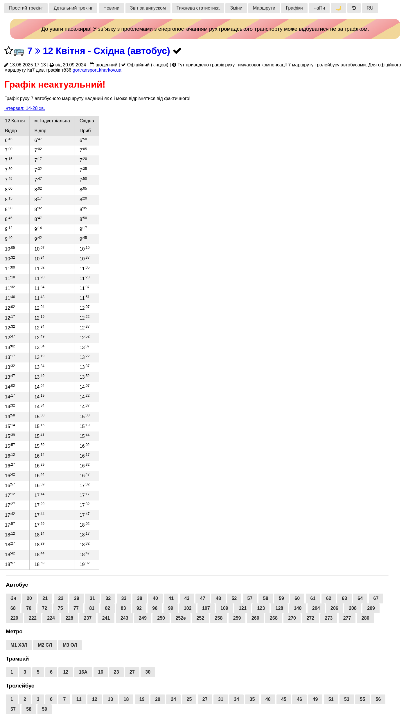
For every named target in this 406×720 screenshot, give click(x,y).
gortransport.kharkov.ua (97, 70)
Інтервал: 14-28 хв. (24, 108)
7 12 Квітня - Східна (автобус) (98, 51)
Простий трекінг (26, 8)
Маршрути (264, 8)
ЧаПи (319, 8)
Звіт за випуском (148, 8)
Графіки (294, 8)
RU (370, 8)
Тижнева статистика (198, 8)
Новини (111, 8)
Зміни (236, 8)
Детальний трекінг (73, 8)
